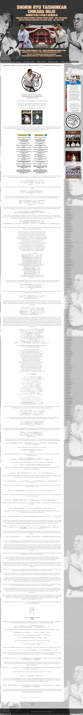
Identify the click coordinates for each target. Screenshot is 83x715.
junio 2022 (67, 376)
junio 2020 (67, 346)
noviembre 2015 (68, 264)
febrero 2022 (67, 370)
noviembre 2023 (68, 401)
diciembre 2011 (68, 203)
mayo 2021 (67, 359)
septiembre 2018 (68, 317)
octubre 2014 (68, 243)
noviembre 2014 (68, 245)
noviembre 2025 (68, 439)
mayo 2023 (67, 392)
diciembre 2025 (68, 440)
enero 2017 (67, 286)
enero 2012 (67, 204)
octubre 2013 (68, 228)
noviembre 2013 (68, 229)
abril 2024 (67, 409)
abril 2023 (67, 390)
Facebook (67, 66)
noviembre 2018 (68, 320)
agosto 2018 (67, 315)
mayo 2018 (67, 311)
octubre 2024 (68, 418)
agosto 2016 (67, 278)
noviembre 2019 (68, 339)
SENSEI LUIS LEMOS (41, 61)
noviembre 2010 (68, 189)
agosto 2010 (67, 184)
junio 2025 (67, 431)
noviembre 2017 (68, 301)
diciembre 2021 (68, 368)
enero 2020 (67, 342)
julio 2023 (67, 395)
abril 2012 (67, 207)
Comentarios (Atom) (12, 706)
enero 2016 (67, 267)
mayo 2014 (67, 236)
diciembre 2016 (68, 284)
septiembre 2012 (68, 214)
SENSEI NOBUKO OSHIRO (29, 61)
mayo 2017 (67, 292)
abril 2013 (67, 221)
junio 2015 (67, 256)
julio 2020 (67, 348)
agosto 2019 (67, 334)
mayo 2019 (67, 329)
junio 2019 (67, 331)
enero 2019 (67, 323)
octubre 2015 (68, 262)
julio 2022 (67, 378)
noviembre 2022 (68, 382)
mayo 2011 (67, 195)
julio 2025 (67, 432)
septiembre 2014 (68, 242)
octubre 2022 (68, 381)
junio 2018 (67, 312)
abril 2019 (67, 328)
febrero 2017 (67, 287)
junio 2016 (67, 275)
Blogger (50, 711)
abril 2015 (67, 253)
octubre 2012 (68, 215)
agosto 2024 (67, 415)
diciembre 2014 (68, 246)
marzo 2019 (67, 326)
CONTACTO (75, 61)
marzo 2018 (67, 307)
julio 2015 (67, 257)
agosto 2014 (67, 240)
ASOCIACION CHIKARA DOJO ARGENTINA (11, 61)
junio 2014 (67, 237)
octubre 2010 (68, 187)
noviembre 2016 (68, 282)
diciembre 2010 (68, 190)
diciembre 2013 (68, 231)
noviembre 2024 (68, 420)
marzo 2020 (67, 345)
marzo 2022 (67, 371)
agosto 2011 (67, 198)
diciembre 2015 (68, 265)
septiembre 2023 (68, 398)
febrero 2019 (67, 325)
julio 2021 (67, 362)
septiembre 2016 (68, 279)
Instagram (67, 67)
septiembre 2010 (68, 186)
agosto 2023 (67, 396)
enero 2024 (67, 404)
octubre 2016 (68, 281)
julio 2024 (67, 414)
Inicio (32, 704)
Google (66, 69)
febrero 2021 (67, 356)
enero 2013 (67, 220)
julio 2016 (67, 276)
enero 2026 (67, 442)
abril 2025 (67, 428)
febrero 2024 (67, 406)
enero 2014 (67, 232)
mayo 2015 (67, 254)
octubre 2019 (68, 337)
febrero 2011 (67, 193)
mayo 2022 (67, 375)
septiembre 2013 (68, 226)
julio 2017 (67, 295)
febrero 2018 (67, 306)
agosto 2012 (67, 212)
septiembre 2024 (68, 417)
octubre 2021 (68, 365)
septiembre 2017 (68, 298)
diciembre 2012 (68, 218)
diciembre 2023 (68, 403)
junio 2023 (67, 393)
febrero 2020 (67, 343)
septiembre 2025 (68, 435)
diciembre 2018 (68, 321)
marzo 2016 (67, 270)
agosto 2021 (67, 364)
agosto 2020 (67, 350)
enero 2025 (67, 423)
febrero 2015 (67, 250)
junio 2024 (67, 412)
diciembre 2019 (68, 340)
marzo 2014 (67, 234)
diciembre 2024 (68, 421)
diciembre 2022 (68, 384)
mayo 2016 (67, 273)
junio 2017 (67, 293)
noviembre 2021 (68, 367)
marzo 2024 (67, 407)
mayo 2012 (67, 209)
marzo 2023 (67, 389)
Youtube (67, 71)
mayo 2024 (67, 410)
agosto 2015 (67, 259)
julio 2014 (67, 239)
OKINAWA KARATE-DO (65, 61)
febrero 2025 (67, 424)
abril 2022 (67, 373)
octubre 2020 (68, 351)
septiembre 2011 (68, 200)
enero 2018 (67, 304)
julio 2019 (67, 332)
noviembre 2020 (68, 353)
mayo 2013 (67, 223)
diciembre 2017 (68, 303)
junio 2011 (67, 196)
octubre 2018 (68, 318)
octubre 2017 (68, 300)
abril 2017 (67, 290)
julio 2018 (67, 314)
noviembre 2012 (68, 217)
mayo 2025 (67, 429)
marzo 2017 (67, 289)
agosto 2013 (67, 225)
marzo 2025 (67, 426)
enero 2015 (67, 248)
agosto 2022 (67, 379)
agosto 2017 (67, 296)
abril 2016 (67, 271)
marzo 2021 (67, 357)
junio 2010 (67, 182)
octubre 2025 (68, 437)
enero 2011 (67, 192)
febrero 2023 (67, 387)
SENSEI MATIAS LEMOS (53, 61)
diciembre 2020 (68, 354)
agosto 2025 (67, 434)
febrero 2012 (67, 206)
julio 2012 (67, 211)
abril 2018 (67, 309)
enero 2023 (67, 385)
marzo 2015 (67, 251)
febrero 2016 (67, 268)
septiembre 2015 (68, 261)
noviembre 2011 (68, 201)
